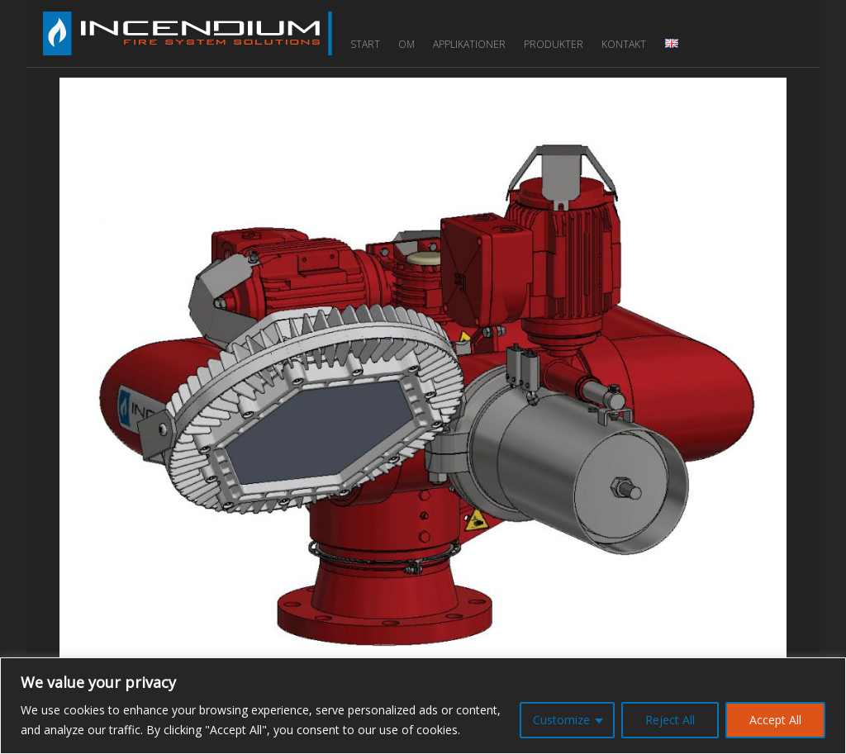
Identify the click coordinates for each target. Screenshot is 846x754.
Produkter (553, 44)
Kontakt (623, 44)
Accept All (775, 720)
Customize (561, 720)
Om (406, 44)
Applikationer (469, 44)
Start (365, 44)
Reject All (670, 720)
